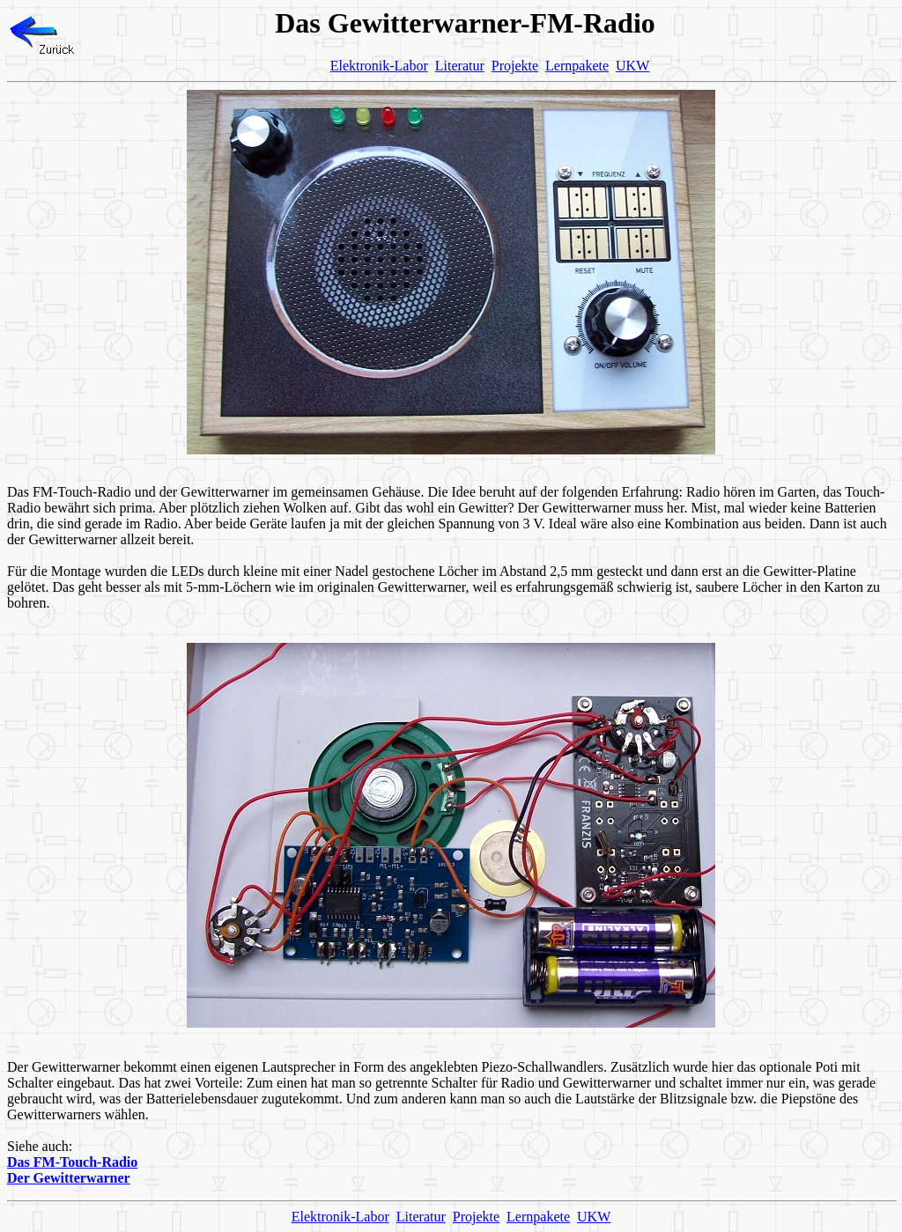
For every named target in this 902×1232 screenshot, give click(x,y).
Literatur (459, 65)
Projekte (515, 65)
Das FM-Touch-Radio (72, 1162)
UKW (632, 65)
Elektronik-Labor (379, 65)
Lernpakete (577, 65)
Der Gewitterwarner (68, 1177)
